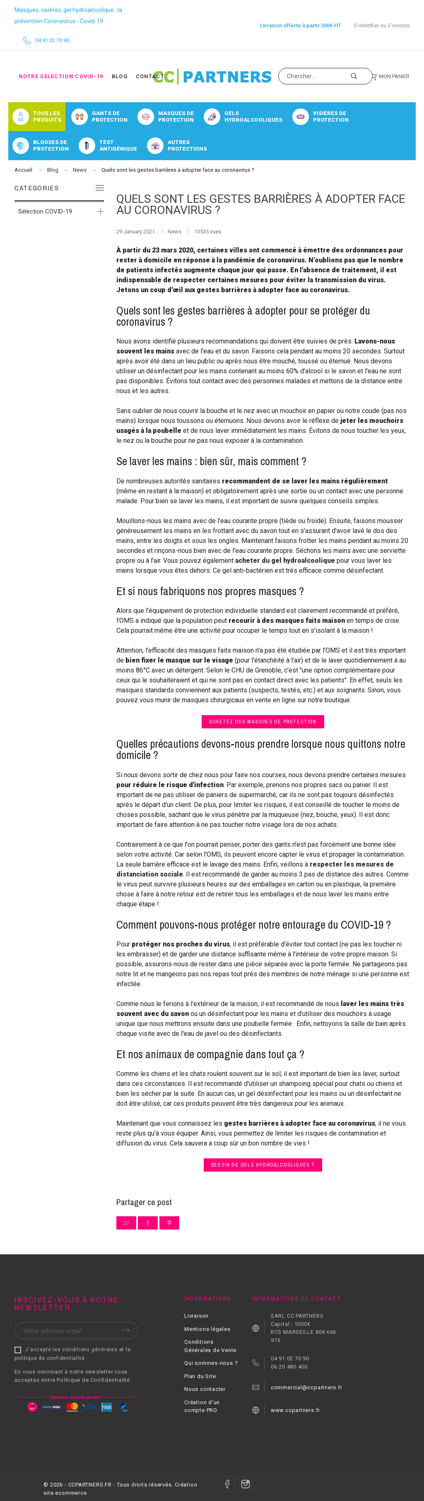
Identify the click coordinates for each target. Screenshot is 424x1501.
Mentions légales (207, 1329)
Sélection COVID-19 (45, 211)
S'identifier (366, 25)
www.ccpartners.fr (295, 1410)
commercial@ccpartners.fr (306, 1387)
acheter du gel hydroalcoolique (285, 560)
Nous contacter (205, 1389)
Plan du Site (200, 1376)
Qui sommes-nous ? (211, 1363)
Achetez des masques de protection (263, 721)
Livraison (196, 1316)
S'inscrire (399, 25)
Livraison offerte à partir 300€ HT (300, 25)
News (175, 231)
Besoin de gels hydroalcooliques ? (263, 1165)
